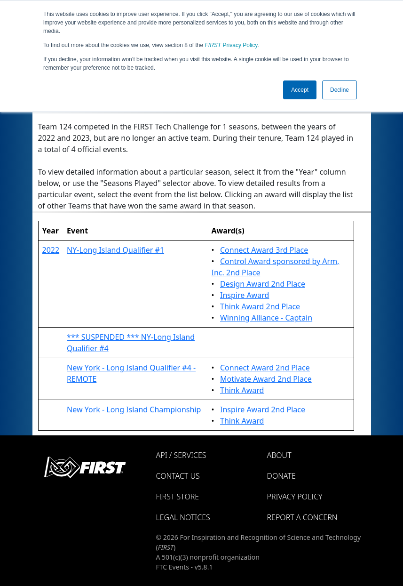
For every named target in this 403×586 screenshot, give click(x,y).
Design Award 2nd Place (262, 284)
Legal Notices (183, 517)
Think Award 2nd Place (260, 306)
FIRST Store (177, 496)
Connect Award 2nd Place (265, 367)
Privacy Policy (231, 45)
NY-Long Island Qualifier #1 (115, 250)
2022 (51, 250)
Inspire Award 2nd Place (262, 409)
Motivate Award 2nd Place (266, 379)
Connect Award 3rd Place (264, 250)
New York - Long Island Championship (134, 409)
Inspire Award (244, 295)
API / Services (181, 455)
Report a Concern (302, 517)
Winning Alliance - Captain (266, 318)
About (279, 455)
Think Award (242, 390)
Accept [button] (299, 90)
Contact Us (178, 476)
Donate (281, 476)
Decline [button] (339, 90)
